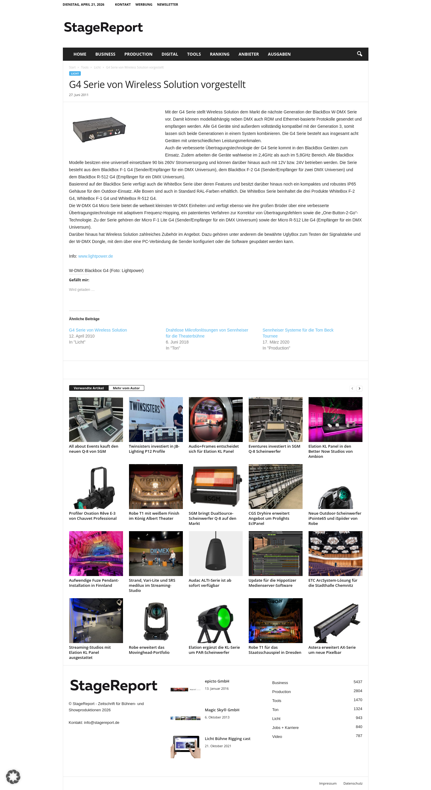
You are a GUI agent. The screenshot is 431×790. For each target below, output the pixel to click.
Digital (170, 54)
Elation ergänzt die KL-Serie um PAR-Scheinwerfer (214, 650)
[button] (359, 54)
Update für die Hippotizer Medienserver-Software (273, 583)
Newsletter (167, 4)
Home (80, 54)
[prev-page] (352, 388)
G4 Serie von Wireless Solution (98, 330)
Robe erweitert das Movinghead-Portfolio (149, 650)
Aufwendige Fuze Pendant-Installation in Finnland (94, 583)
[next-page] (359, 388)
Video (277, 736)
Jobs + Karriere (285, 727)
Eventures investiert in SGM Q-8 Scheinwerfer (275, 448)
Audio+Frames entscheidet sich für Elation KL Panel (214, 448)
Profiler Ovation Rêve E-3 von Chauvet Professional (93, 516)
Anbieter (249, 54)
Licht (97, 67)
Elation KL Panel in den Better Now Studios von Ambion (331, 451)
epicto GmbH (217, 681)
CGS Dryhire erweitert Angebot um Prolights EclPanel (269, 518)
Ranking (220, 54)
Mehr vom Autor (126, 388)
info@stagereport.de (101, 722)
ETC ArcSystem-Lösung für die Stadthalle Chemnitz (333, 583)
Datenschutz (352, 783)
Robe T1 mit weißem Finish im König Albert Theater (154, 516)
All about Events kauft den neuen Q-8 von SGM (94, 448)
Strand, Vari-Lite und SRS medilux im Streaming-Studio (152, 585)
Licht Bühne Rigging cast (228, 738)
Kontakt (123, 4)
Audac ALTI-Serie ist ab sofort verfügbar (210, 583)
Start (72, 67)
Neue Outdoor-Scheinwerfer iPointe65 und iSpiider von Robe (335, 518)
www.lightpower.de (95, 256)
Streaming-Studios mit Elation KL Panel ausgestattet (90, 652)
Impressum (328, 783)
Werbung (143, 4)
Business (105, 54)
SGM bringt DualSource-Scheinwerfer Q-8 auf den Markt (212, 518)
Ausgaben (279, 54)
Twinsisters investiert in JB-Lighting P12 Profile (154, 448)
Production (138, 54)
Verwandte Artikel (89, 388)
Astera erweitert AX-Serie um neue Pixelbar (332, 650)
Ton (275, 709)
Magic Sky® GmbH (222, 709)
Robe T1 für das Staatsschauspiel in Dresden (275, 650)
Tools (194, 54)
